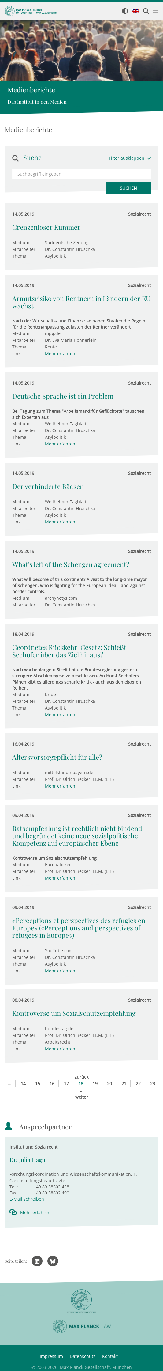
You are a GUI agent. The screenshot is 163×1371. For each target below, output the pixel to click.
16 (52, 1083)
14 (23, 1083)
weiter (81, 1097)
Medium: (21, 242)
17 (66, 1083)
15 (37, 1083)
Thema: (20, 256)
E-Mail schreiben (26, 1199)
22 (138, 1083)
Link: (17, 353)
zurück (81, 1077)
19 (95, 1083)
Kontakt (110, 1356)
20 (109, 1083)
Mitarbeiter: (24, 249)
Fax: (13, 1193)
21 (123, 1083)
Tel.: (13, 1187)
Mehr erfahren (60, 353)
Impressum (51, 1356)
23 (152, 1083)
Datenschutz (82, 1356)
